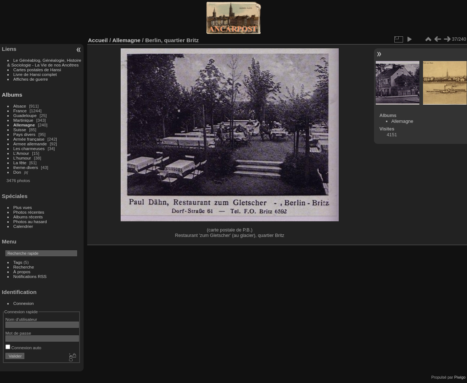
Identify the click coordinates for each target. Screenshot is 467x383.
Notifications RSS (30, 276)
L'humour (22, 158)
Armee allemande (30, 143)
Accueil (98, 40)
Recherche (23, 267)
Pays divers (24, 134)
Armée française (29, 139)
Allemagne (24, 124)
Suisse (19, 129)
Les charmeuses (29, 148)
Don (17, 172)
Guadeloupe (25, 115)
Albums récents (28, 216)
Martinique (23, 120)
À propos (22, 271)
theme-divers (25, 167)
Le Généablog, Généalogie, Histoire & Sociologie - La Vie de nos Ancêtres (44, 62)
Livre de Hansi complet (35, 74)
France (20, 110)
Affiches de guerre (30, 79)
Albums (12, 95)
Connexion (23, 303)
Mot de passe (18, 333)
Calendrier (23, 226)
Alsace (19, 106)
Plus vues (22, 207)
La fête (20, 162)
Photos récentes (28, 212)
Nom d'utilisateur (21, 319)
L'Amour (21, 153)
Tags (18, 262)
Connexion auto (23, 347)
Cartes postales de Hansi (37, 69)
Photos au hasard (30, 221)
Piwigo (460, 377)
